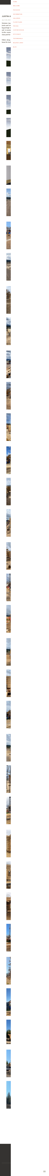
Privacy (18, 1171)
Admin (36, 1166)
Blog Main (24, 1130)
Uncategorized (24, 1123)
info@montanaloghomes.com (26, 1159)
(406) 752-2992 (26, 1155)
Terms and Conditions (27, 1171)
